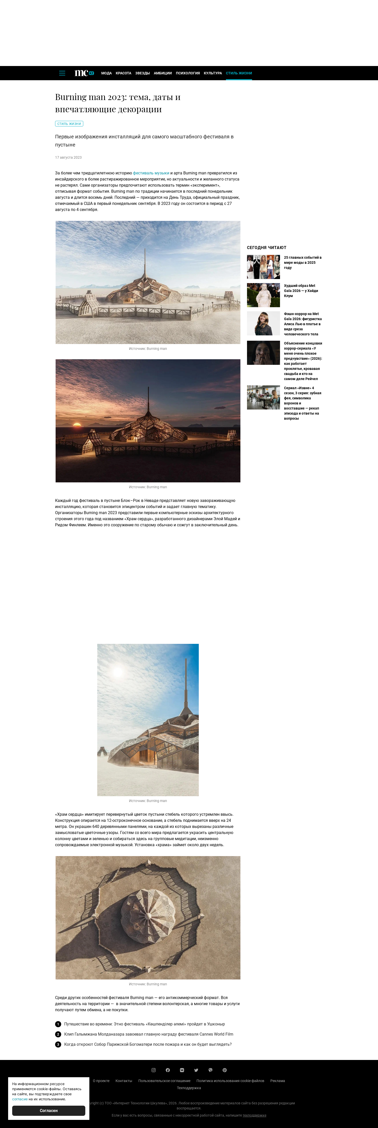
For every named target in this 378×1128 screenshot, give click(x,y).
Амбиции (163, 73)
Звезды (142, 73)
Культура (213, 73)
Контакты (124, 1081)
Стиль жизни (239, 73)
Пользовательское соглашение (164, 1081)
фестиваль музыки (151, 173)
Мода (106, 73)
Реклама (277, 1081)
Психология (188, 73)
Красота (123, 73)
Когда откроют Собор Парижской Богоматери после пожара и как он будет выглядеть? (148, 1044)
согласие (20, 1099)
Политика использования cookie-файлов (230, 1081)
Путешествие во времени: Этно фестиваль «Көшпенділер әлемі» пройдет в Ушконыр (144, 1024)
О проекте (101, 1081)
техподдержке (254, 1115)
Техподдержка (189, 1088)
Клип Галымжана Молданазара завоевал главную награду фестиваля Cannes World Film (148, 1034)
